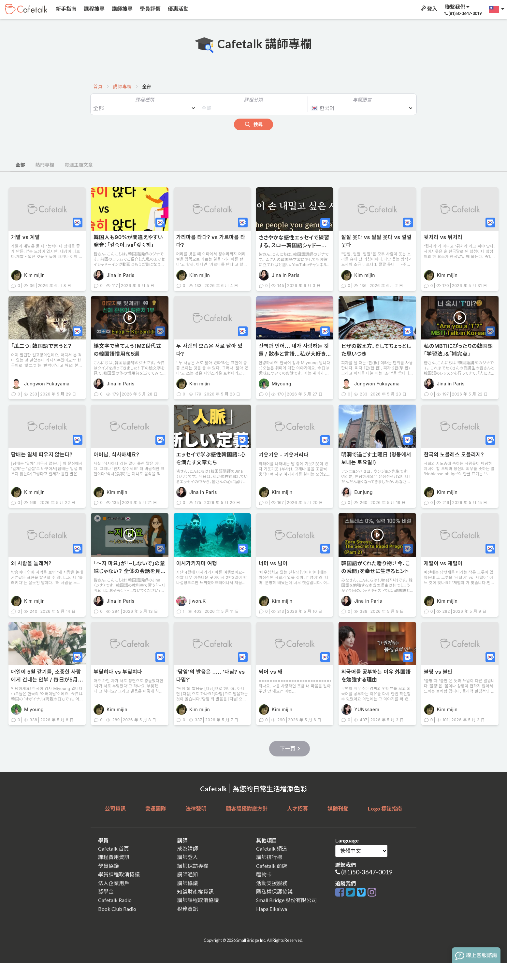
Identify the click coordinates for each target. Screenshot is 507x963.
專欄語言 (362, 99)
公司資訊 (115, 808)
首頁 (98, 86)
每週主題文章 (79, 164)
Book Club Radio (117, 909)
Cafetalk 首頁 (113, 848)
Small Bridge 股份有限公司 (286, 900)
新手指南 (66, 9)
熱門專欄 (45, 164)
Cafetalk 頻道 (271, 848)
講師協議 (187, 883)
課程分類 (253, 99)
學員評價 (150, 9)
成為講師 (187, 848)
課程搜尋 (94, 9)
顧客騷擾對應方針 (247, 808)
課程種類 (144, 99)
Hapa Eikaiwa (271, 909)
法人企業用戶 (113, 883)
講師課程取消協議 (198, 900)
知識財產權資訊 (195, 891)
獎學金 (106, 891)
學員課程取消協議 (119, 874)
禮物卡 (264, 874)
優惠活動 (178, 9)
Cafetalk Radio (115, 900)
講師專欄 (122, 86)
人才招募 (297, 808)
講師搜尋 (122, 9)
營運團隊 (155, 808)
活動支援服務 (271, 883)
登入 (428, 9)
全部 (20, 164)
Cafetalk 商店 (271, 866)
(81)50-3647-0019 (367, 872)
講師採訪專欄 (193, 866)
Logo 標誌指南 (385, 808)
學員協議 (108, 866)
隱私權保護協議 (274, 891)
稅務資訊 (187, 909)
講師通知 (187, 874)
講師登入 (187, 857)
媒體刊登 (337, 808)
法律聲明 (196, 808)
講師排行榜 (269, 857)
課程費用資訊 (113, 857)
